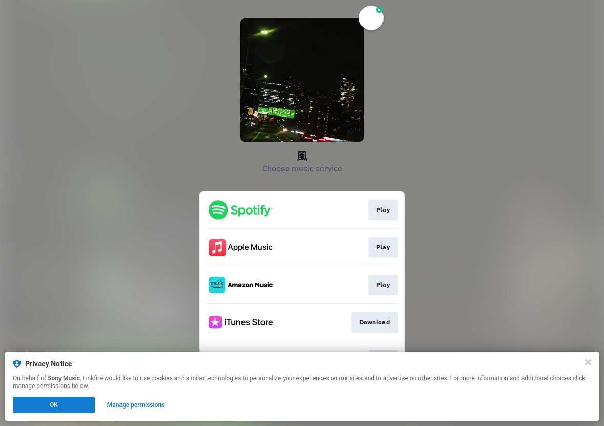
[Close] (588, 362)
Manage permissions (136, 405)
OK (54, 405)
